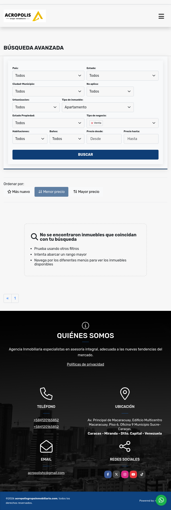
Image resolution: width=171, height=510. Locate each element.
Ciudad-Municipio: (23, 84)
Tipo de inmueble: (72, 99)
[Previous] (8, 298)
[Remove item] (92, 123)
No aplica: (92, 84)
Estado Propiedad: (23, 115)
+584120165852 (46, 420)
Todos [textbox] (20, 75)
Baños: (54, 131)
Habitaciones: (20, 131)
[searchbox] (90, 130)
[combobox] (48, 76)
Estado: (91, 68)
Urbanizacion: (20, 99)
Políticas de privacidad (85, 364)
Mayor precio (86, 192)
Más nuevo (18, 192)
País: (15, 68)
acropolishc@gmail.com (46, 473)
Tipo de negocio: (96, 115)
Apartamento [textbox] (75, 107)
